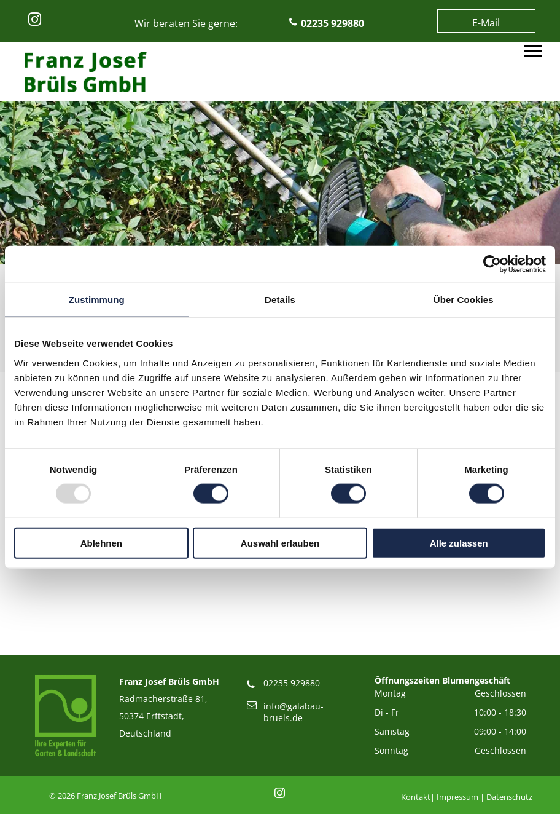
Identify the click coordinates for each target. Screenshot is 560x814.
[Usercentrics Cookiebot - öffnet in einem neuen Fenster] (492, 264)
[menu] (533, 51)
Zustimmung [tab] (97, 299)
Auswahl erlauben (280, 542)
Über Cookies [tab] (464, 299)
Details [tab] (280, 299)
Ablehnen (101, 542)
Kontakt (415, 796)
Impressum (457, 796)
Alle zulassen (459, 542)
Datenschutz (509, 796)
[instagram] (34, 21)
